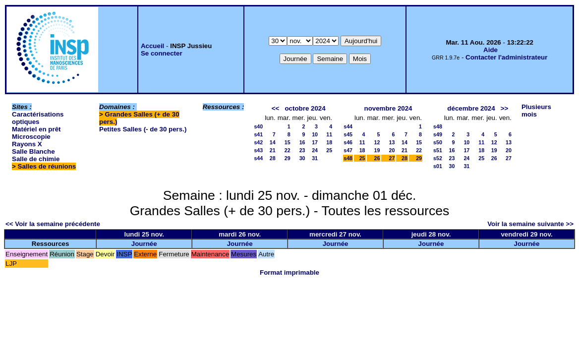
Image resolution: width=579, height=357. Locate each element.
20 (392, 150)
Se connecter (161, 53)
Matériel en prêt (36, 129)
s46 (348, 142)
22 (287, 150)
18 (329, 142)
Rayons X (27, 144)
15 (287, 142)
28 (273, 158)
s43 (258, 150)
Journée (144, 243)
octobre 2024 (305, 108)
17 (315, 142)
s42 (258, 142)
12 (377, 142)
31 (315, 158)
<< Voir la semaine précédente (52, 224)
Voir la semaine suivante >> (530, 224)
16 (302, 142)
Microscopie (31, 136)
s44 (258, 158)
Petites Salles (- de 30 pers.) (142, 129)
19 (377, 150)
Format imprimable (289, 272)
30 (302, 158)
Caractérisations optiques (37, 118)
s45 (348, 134)
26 (377, 158)
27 (392, 158)
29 (287, 158)
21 (273, 150)
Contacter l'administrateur (506, 57)
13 (392, 142)
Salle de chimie (35, 159)
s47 (348, 150)
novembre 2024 (388, 108)
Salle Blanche (33, 151)
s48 (348, 158)
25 (329, 150)
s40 (258, 126)
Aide (490, 50)
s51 (437, 150)
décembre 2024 (471, 108)
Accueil (152, 46)
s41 (258, 134)
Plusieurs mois (536, 110)
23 (302, 150)
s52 (437, 158)
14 (273, 142)
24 (315, 150)
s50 (437, 142)
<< (276, 108)
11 (329, 134)
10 (315, 134)
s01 (437, 166)
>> (505, 108)
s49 (437, 134)
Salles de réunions (47, 166)
